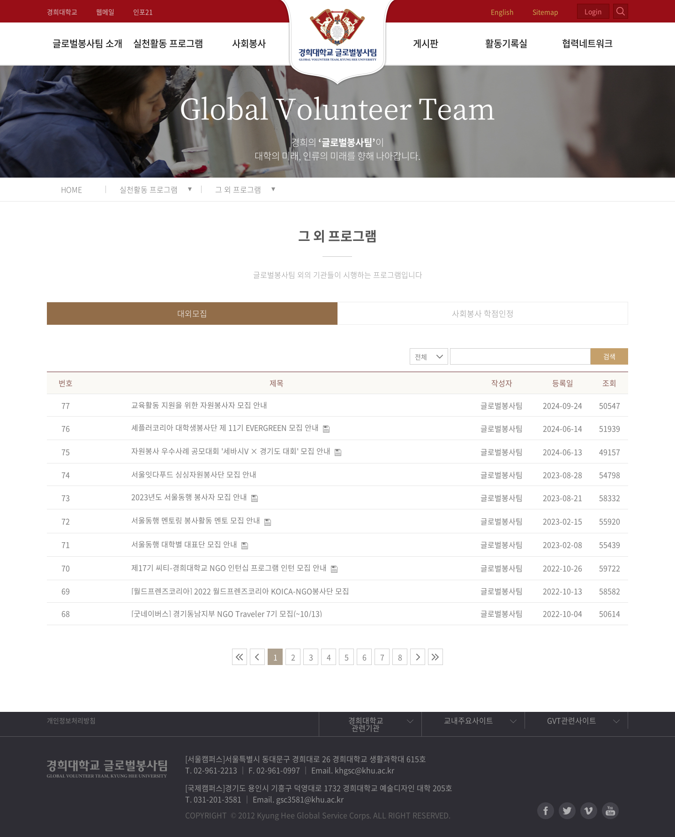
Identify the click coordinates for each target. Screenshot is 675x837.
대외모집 (192, 313)
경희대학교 (62, 11)
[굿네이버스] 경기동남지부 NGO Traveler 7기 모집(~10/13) (226, 613)
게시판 (425, 43)
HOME (71, 189)
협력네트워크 (587, 43)
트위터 (567, 810)
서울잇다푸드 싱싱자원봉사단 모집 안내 (193, 474)
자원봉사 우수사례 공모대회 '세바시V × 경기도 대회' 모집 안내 (230, 451)
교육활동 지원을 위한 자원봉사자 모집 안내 (199, 405)
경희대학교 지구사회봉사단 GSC (338, 43)
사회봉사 (249, 43)
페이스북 (545, 810)
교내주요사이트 (468, 720)
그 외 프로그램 (238, 189)
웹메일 (105, 11)
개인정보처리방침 (71, 720)
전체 (421, 356)
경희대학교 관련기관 (365, 724)
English (502, 11)
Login (593, 11)
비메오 (588, 810)
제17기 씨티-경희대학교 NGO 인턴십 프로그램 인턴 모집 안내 (229, 567)
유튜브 (610, 810)
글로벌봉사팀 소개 (87, 43)
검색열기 (620, 11)
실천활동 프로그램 (168, 43)
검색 (609, 356)
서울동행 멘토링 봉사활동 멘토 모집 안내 (195, 520)
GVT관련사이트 (571, 720)
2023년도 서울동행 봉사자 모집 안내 (189, 497)
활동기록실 (506, 43)
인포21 (143, 11)
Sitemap (545, 11)
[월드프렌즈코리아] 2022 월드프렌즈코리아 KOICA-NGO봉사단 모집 (240, 591)
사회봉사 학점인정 (483, 313)
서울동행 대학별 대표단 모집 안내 (184, 544)
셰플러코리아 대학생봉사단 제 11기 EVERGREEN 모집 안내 (225, 427)
